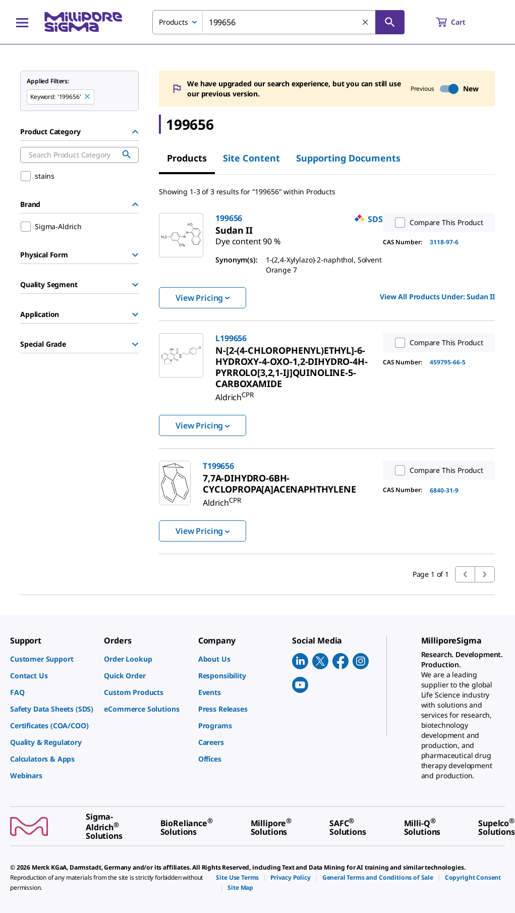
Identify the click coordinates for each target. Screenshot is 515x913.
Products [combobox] (173, 22)
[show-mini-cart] (460, 22)
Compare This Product (436, 222)
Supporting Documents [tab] (348, 158)
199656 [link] (228, 218)
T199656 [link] (218, 465)
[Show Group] (135, 254)
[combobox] (278, 22)
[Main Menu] (22, 22)
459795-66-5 (448, 362)
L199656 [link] (231, 338)
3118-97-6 (444, 242)
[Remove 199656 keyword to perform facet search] (88, 97)
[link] (247, 237)
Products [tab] (187, 158)
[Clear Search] (366, 23)
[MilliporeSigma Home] (83, 22)
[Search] (390, 22)
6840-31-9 (444, 490)
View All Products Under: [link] (437, 296)
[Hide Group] (135, 131)
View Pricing (203, 297)
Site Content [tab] (251, 158)
